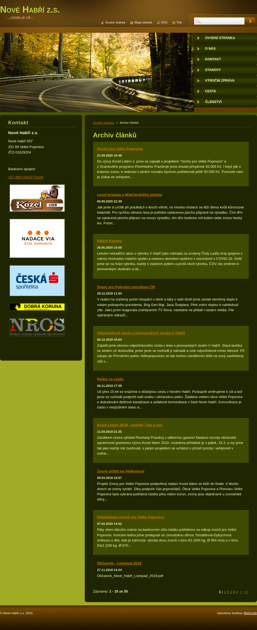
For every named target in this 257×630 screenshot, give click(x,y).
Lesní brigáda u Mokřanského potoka (129, 195)
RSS (164, 22)
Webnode (250, 613)
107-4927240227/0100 (25, 177)
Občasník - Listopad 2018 (119, 563)
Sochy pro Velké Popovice (120, 149)
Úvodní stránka (103, 122)
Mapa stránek (143, 22)
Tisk (179, 22)
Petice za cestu (110, 379)
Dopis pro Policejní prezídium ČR (126, 287)
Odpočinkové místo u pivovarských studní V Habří (141, 333)
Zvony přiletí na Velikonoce (120, 471)
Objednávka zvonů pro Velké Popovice (130, 517)
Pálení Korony (109, 241)
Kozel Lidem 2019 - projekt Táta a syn (129, 425)
